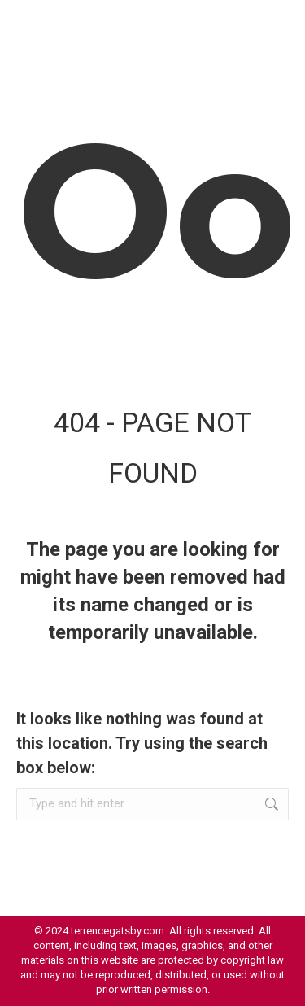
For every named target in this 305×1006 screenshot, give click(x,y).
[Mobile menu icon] (272, 24)
